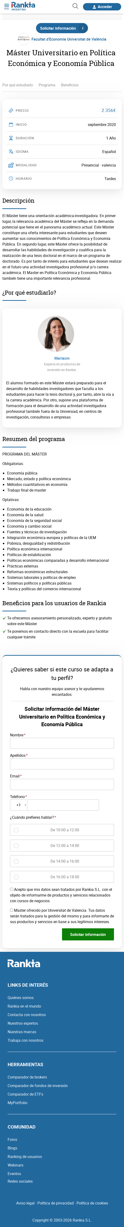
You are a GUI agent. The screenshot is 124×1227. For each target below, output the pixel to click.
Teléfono (17, 796)
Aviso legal (25, 1203)
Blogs (12, 1148)
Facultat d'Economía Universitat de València (68, 39)
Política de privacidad (55, 1203)
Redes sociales (20, 1181)
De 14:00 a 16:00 (65, 861)
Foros (12, 1139)
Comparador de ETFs (25, 1094)
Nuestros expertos (23, 1023)
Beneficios (69, 85)
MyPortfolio (17, 1102)
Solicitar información (64, 28)
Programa (47, 85)
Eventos (14, 1173)
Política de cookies (92, 1203)
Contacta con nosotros (27, 1014)
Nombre (16, 735)
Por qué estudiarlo (17, 85)
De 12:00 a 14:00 (65, 845)
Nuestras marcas (22, 1031)
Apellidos (18, 755)
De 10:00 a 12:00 (65, 829)
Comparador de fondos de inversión (38, 1085)
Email (15, 776)
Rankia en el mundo (24, 1006)
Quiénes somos (21, 997)
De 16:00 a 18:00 (65, 876)
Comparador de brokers (27, 1077)
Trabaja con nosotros (25, 1040)
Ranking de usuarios (25, 1156)
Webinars (15, 1165)
